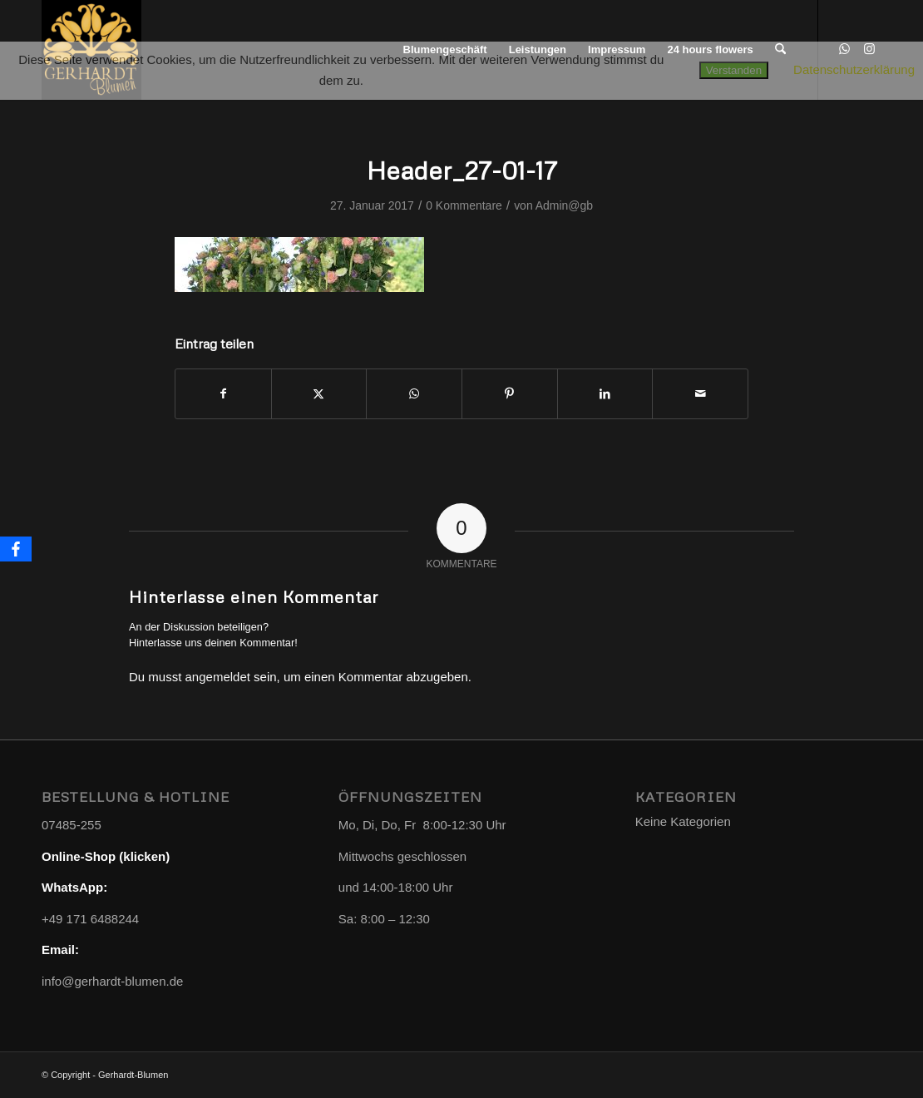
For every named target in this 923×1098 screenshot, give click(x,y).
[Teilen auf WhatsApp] (414, 393)
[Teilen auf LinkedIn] (605, 393)
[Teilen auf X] (319, 393)
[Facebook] (16, 549)
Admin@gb (564, 205)
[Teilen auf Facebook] (223, 393)
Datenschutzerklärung (854, 69)
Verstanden (734, 70)
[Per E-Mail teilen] (700, 393)
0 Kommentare (464, 205)
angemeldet (217, 677)
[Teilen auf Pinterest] (509, 393)
